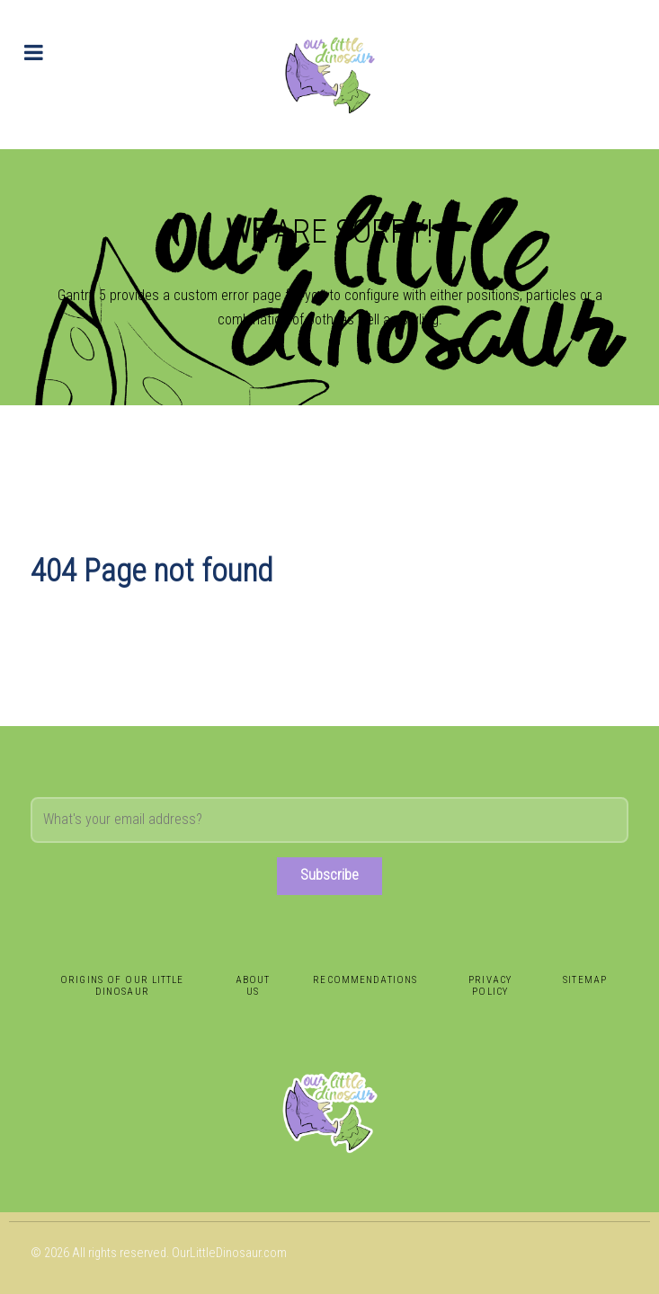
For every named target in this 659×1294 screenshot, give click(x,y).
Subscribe (329, 874)
